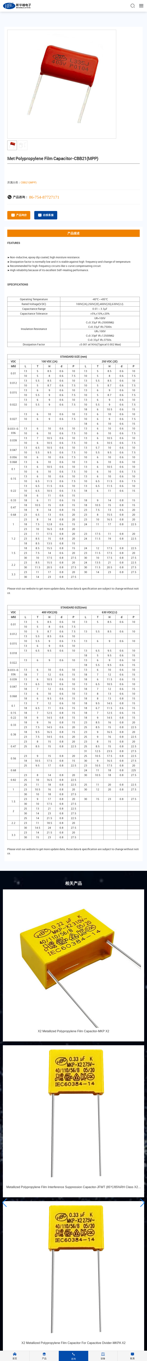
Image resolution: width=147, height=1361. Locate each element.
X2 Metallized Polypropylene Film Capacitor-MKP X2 (73, 1031)
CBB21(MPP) (29, 182)
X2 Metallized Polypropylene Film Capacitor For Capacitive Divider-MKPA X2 (73, 1343)
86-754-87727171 (44, 197)
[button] (4, 1203)
